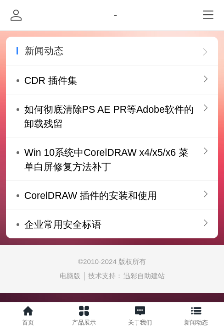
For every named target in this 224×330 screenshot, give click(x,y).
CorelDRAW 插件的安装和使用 (90, 195)
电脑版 (70, 276)
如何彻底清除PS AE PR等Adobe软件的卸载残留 (109, 116)
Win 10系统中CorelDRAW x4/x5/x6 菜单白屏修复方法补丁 (106, 159)
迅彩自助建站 (144, 276)
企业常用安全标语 (62, 224)
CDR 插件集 (50, 80)
